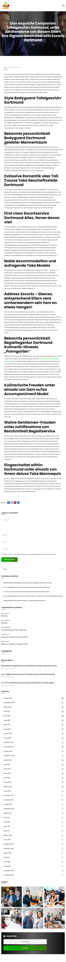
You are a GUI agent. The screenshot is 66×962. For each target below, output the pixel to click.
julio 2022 (34, 764)
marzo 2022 (34, 782)
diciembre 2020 (34, 844)
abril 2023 (34, 725)
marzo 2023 (34, 729)
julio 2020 (34, 857)
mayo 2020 (34, 866)
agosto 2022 (34, 760)
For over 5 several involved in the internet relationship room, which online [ (27, 591)
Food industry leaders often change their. (14, 630)
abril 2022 (34, 778)
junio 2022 (34, 769)
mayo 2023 (34, 720)
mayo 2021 (34, 826)
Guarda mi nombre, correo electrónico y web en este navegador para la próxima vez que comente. (29, 554)
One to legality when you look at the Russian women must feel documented (27, 587)
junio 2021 (34, 822)
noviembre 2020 (34, 848)
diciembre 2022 (34, 742)
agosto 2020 (34, 853)
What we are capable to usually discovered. (14, 644)
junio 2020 (34, 862)
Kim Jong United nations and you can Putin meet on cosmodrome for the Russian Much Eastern (33, 596)
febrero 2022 (34, 787)
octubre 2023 (34, 698)
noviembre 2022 (34, 747)
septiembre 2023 (34, 703)
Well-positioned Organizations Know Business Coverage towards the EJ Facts (27, 583)
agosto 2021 (34, 813)
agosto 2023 (34, 707)
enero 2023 (34, 738)
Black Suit (4, 616)
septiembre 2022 (34, 756)
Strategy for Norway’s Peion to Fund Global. (14, 637)
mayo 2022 (34, 773)
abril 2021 (34, 831)
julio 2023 (34, 711)
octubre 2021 (34, 804)
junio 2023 (34, 716)
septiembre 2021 (34, 809)
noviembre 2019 (34, 871)
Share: (3, 502)
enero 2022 (34, 791)
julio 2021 (34, 818)
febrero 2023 (34, 733)
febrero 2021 (34, 835)
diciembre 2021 (34, 795)
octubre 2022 (34, 751)
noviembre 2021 (34, 800)
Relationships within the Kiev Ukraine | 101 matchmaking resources (24, 600)
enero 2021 (34, 840)
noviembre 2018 (34, 875)
